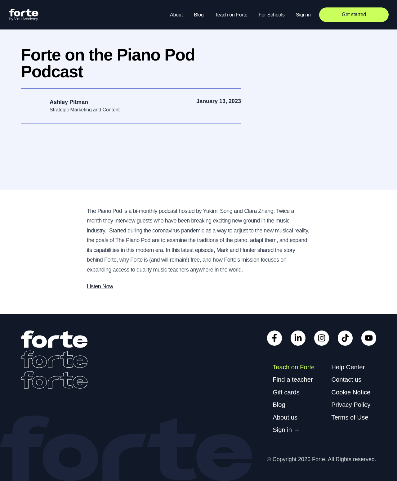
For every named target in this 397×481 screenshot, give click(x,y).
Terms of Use (349, 417)
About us (285, 417)
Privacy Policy (350, 404)
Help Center (348, 367)
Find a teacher (293, 379)
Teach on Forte (231, 14)
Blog (199, 14)
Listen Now (100, 286)
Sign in (303, 14)
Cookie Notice (350, 392)
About (176, 14)
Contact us (346, 379)
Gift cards (286, 392)
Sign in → (286, 429)
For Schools (272, 14)
